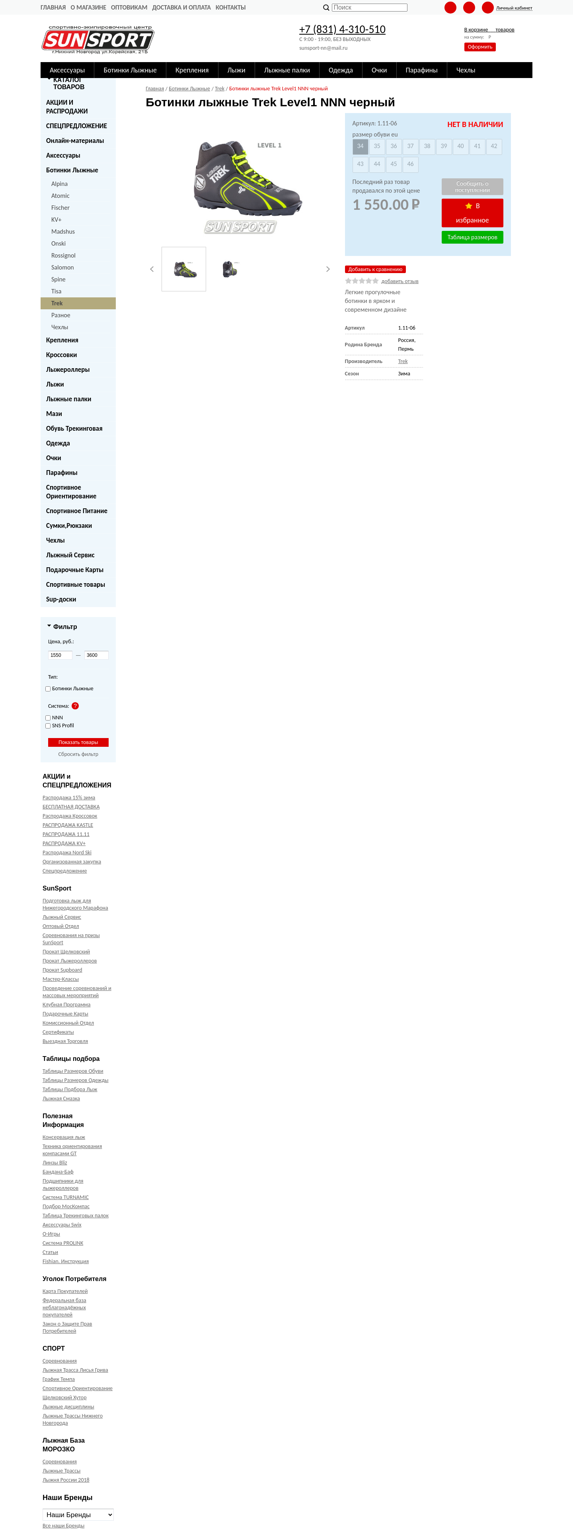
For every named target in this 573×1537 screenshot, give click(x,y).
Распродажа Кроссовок (70, 815)
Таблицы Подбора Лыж (70, 1089)
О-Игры (51, 1233)
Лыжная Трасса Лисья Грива (75, 1370)
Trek (56, 303)
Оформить (480, 46)
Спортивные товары (75, 584)
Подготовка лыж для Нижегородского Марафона (75, 904)
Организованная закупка (72, 861)
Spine (58, 279)
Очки (53, 458)
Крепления (62, 340)
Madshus (63, 231)
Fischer (60, 207)
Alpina (59, 183)
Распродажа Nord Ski (67, 852)
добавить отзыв (400, 281)
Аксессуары (63, 155)
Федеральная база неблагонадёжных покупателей (64, 1307)
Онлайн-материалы (75, 141)
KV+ (56, 219)
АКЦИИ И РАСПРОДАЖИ (67, 106)
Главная (53, 7)
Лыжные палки (68, 399)
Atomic (60, 195)
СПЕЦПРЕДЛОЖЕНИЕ (76, 126)
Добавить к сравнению (376, 269)
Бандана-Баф (58, 1171)
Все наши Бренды (63, 1525)
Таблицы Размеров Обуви (73, 1071)
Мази (54, 414)
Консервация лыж (64, 1137)
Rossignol (63, 255)
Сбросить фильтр (78, 754)
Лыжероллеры (68, 369)
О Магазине (88, 7)
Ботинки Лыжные (72, 170)
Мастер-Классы (61, 979)
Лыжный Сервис (70, 555)
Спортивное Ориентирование (71, 491)
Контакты (231, 7)
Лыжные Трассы (61, 1470)
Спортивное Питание (76, 511)
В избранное (472, 213)
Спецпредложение (65, 870)
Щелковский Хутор (65, 1397)
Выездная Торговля (65, 1041)
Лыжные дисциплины (68, 1406)
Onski (58, 243)
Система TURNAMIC (66, 1197)
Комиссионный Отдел (68, 1022)
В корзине (489, 29)
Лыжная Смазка (61, 1098)
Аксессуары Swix (62, 1224)
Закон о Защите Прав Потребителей (67, 1327)
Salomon (62, 267)
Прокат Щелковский (66, 951)
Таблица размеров (472, 237)
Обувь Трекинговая (74, 428)
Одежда (58, 443)
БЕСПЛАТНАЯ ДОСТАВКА (71, 806)
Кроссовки (61, 355)
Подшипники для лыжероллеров (63, 1184)
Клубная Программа (67, 1004)
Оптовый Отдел (61, 926)
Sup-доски (61, 599)
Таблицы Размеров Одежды (76, 1080)
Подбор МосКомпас (66, 1206)
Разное (60, 315)
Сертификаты (58, 1032)
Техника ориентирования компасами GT (72, 1150)
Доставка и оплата (181, 7)
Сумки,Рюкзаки (69, 525)
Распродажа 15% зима (69, 797)
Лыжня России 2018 (66, 1479)
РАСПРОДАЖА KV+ (64, 843)
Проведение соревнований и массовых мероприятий (77, 992)
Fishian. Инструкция (66, 1261)
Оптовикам (129, 7)
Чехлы (59, 327)
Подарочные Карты (74, 570)
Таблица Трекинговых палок (76, 1215)
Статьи (50, 1252)
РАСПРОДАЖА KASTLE (68, 825)
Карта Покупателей (65, 1291)
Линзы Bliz (55, 1162)
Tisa (56, 291)
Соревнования (60, 1360)
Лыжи (55, 384)
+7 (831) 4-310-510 (342, 29)
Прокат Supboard (62, 970)
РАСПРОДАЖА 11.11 (66, 834)
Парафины (62, 473)
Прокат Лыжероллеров (70, 960)
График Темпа (59, 1379)
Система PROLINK (63, 1243)
